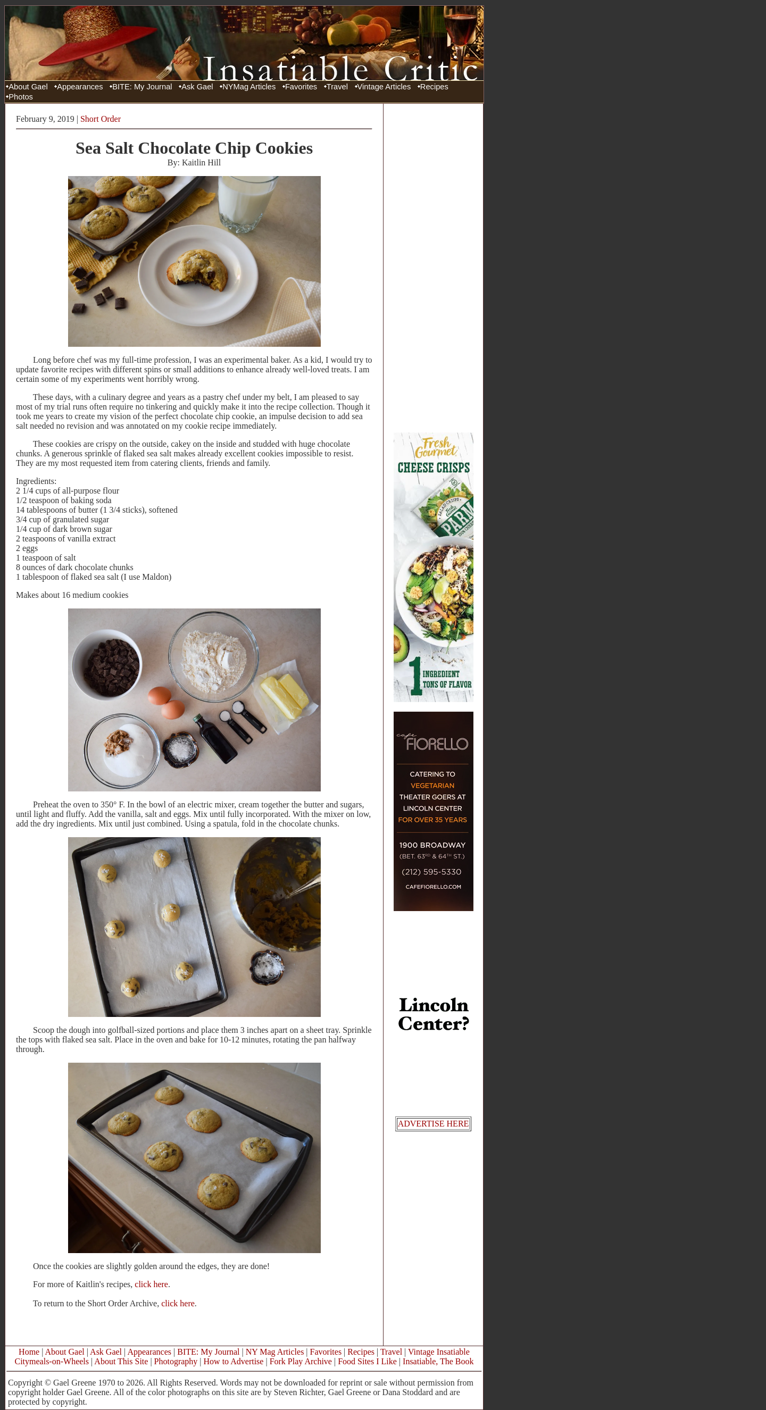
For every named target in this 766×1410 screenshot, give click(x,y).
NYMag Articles (249, 86)
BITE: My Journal (142, 86)
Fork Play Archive (301, 1361)
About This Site (121, 1361)
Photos (21, 97)
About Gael (28, 86)
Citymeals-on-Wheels (51, 1361)
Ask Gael (197, 86)
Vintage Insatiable (439, 1351)
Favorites (301, 86)
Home (29, 1351)
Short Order (100, 118)
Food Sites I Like (367, 1361)
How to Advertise (234, 1361)
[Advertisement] (433, 267)
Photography (176, 1361)
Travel (337, 86)
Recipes (434, 86)
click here (151, 1284)
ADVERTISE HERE (433, 1123)
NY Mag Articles (275, 1351)
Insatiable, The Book (438, 1361)
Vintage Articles (384, 86)
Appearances (80, 86)
